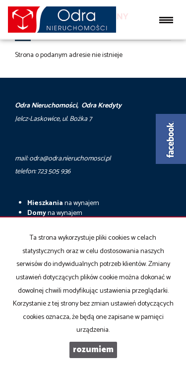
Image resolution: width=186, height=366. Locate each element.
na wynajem (63, 203)
